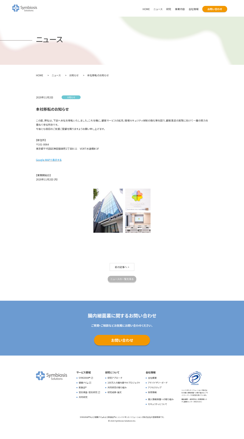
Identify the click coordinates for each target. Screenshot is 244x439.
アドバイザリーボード (158, 382)
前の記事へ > (122, 267)
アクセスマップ (155, 387)
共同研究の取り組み (117, 387)
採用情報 (152, 392)
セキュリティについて (157, 404)
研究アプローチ (115, 377)
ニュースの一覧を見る (122, 279)
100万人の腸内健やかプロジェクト (124, 382)
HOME (146, 9)
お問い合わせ (214, 9)
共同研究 (83, 397)
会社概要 (152, 377)
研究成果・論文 (115, 392)
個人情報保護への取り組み (161, 399)
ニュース (157, 9)
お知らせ (71, 97)
